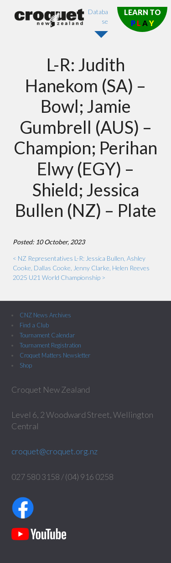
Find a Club (34, 325)
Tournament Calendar (47, 335)
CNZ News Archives (45, 315)
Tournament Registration (50, 345)
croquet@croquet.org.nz (54, 451)
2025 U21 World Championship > (59, 277)
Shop (26, 365)
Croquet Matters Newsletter (55, 355)
